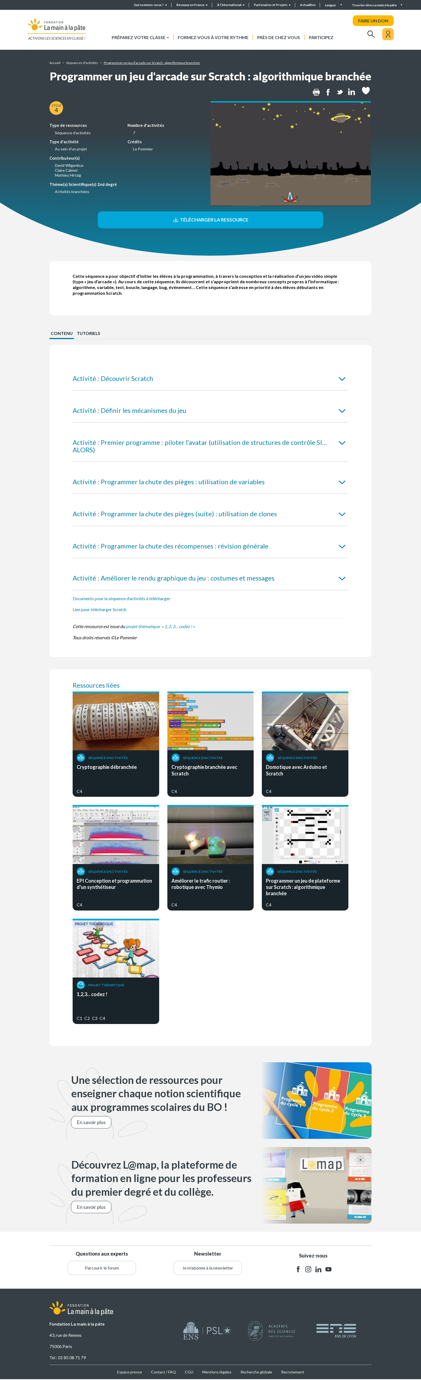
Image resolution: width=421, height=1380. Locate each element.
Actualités (308, 5)
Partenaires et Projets (272, 5)
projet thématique (143, 626)
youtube (328, 1270)
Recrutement (292, 1372)
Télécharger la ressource (210, 220)
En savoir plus (91, 1123)
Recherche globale (256, 1372)
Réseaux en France (192, 5)
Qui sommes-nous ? (150, 5)
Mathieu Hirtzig (68, 175)
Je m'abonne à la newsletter (207, 1268)
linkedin (318, 1270)
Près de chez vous (278, 37)
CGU (189, 1372)
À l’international (231, 5)
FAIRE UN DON (373, 20)
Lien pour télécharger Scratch (100, 610)
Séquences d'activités (82, 63)
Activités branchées (72, 191)
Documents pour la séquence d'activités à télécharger (122, 599)
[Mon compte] (388, 34)
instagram (308, 1270)
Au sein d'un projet (71, 149)
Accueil (54, 63)
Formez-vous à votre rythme (213, 37)
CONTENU (62, 333)
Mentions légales (217, 1372)
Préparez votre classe (140, 37)
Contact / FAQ (163, 1372)
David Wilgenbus (69, 165)
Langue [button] (330, 5)
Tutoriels (89, 333)
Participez (321, 37)
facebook (298, 1270)
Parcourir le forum (102, 1268)
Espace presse (129, 1372)
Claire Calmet (66, 170)
